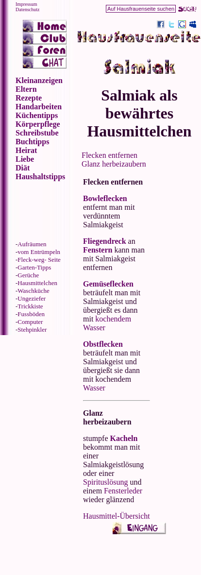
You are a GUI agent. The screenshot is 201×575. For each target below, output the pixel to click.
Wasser (94, 388)
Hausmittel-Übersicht (116, 516)
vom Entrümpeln (38, 251)
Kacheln (124, 438)
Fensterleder (123, 491)
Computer (30, 321)
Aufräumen (31, 244)
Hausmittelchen (37, 283)
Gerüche (28, 275)
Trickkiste (30, 306)
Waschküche (33, 290)
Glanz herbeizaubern (114, 164)
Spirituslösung (105, 482)
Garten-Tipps (34, 267)
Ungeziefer (31, 298)
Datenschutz (27, 9)
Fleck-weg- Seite (38, 259)
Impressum (26, 4)
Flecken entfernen (109, 155)
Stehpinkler (32, 329)
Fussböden (31, 314)
